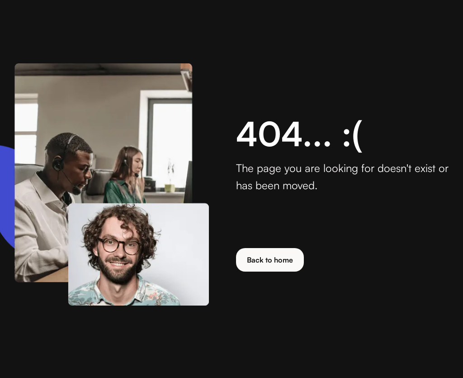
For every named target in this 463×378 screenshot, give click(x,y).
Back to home (270, 259)
